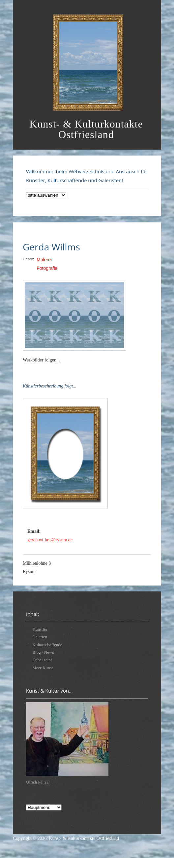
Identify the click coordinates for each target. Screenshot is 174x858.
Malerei (44, 259)
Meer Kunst (43, 667)
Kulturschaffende (47, 644)
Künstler (40, 629)
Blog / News (43, 652)
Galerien (40, 636)
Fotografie (47, 268)
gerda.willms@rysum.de (49, 539)
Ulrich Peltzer (38, 782)
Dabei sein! (42, 659)
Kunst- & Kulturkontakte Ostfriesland (84, 838)
